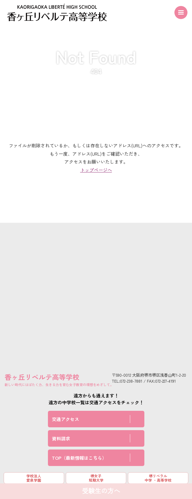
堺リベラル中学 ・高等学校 (158, 478)
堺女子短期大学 (96, 478)
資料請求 (61, 438)
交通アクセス (65, 419)
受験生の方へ (101, 491)
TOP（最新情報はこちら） (79, 457)
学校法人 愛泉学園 (33, 478)
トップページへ (96, 169)
